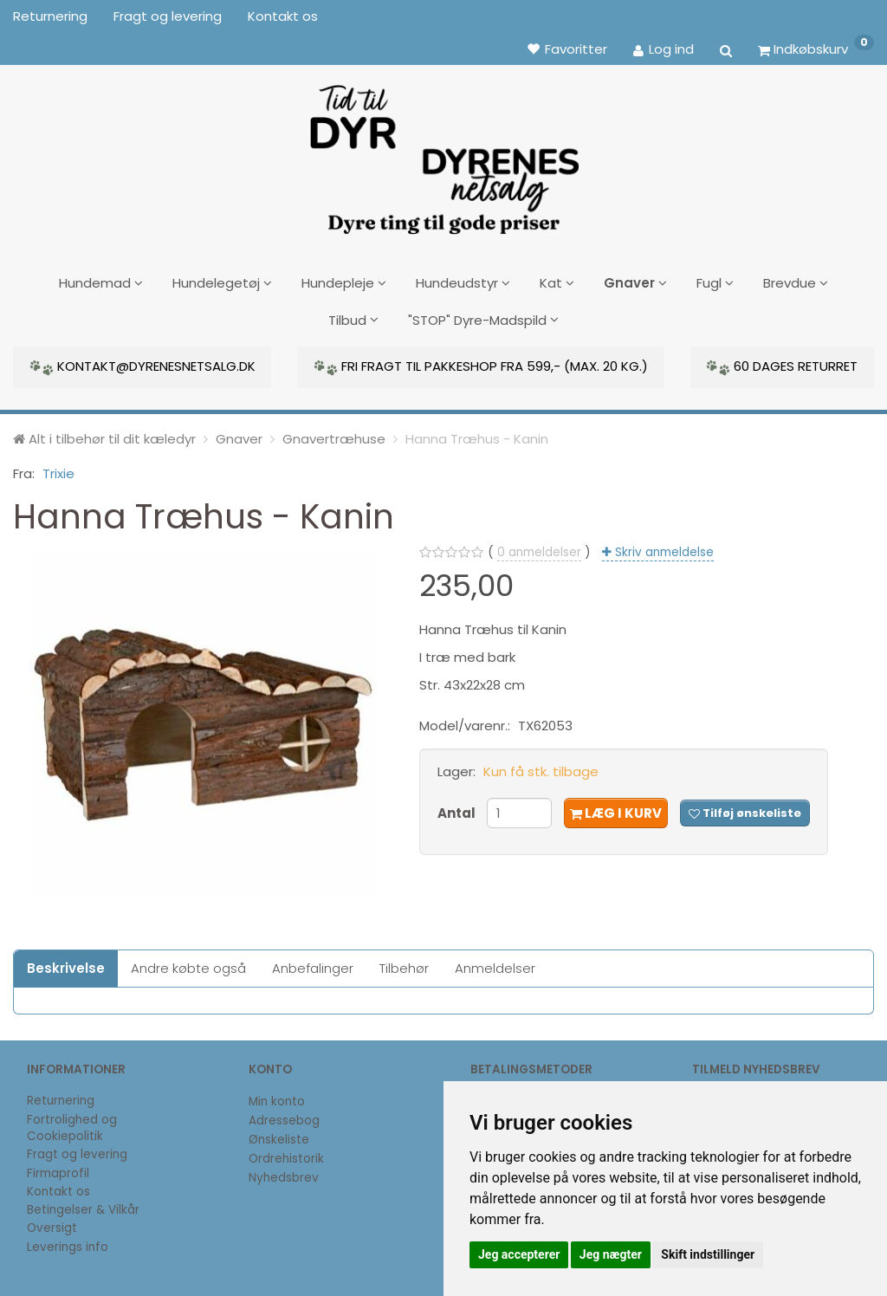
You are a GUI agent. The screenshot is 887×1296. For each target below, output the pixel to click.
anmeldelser (539, 545)
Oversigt (52, 1222)
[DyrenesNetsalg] (443, 153)
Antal (457, 806)
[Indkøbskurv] (816, 48)
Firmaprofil (58, 1166)
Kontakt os (283, 16)
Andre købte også (188, 961)
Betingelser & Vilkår (83, 1204)
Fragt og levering (167, 16)
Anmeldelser (495, 961)
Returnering (50, 16)
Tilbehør (404, 961)
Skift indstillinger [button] (707, 1254)
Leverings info (67, 1240)
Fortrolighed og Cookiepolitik (72, 1121)
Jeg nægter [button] (610, 1254)
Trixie (58, 467)
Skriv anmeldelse (663, 545)
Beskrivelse (66, 961)
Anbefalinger (312, 961)
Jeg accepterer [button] (519, 1254)
